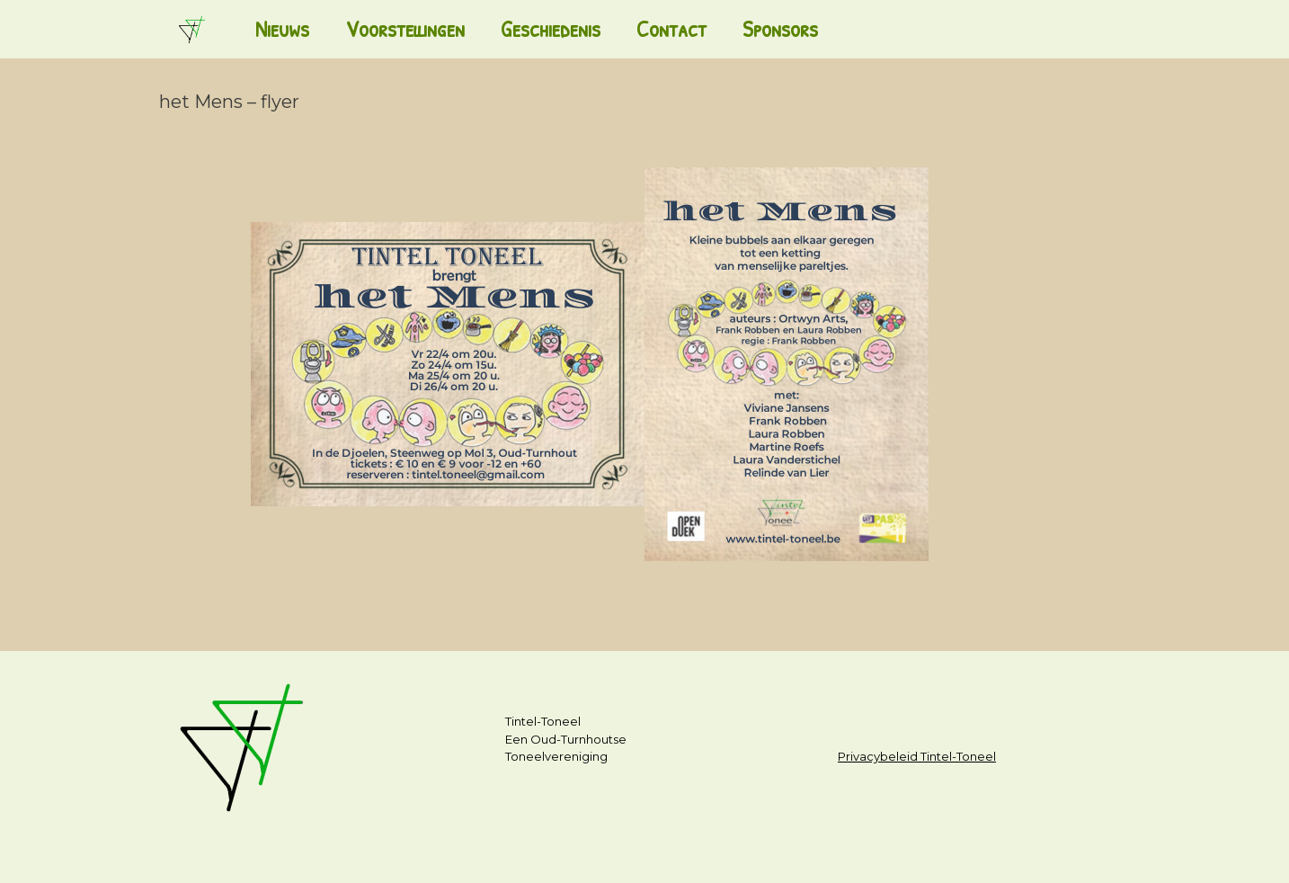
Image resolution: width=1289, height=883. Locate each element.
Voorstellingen (405, 28)
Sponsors (780, 28)
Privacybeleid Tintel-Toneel (917, 756)
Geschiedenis (550, 28)
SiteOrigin (636, 848)
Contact (671, 28)
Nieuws (282, 28)
